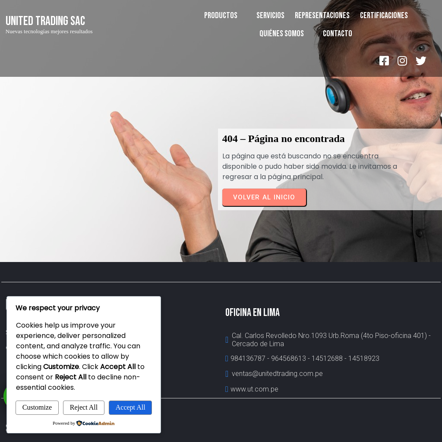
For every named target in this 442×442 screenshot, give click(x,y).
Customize (37, 407)
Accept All (130, 407)
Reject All (84, 407)
